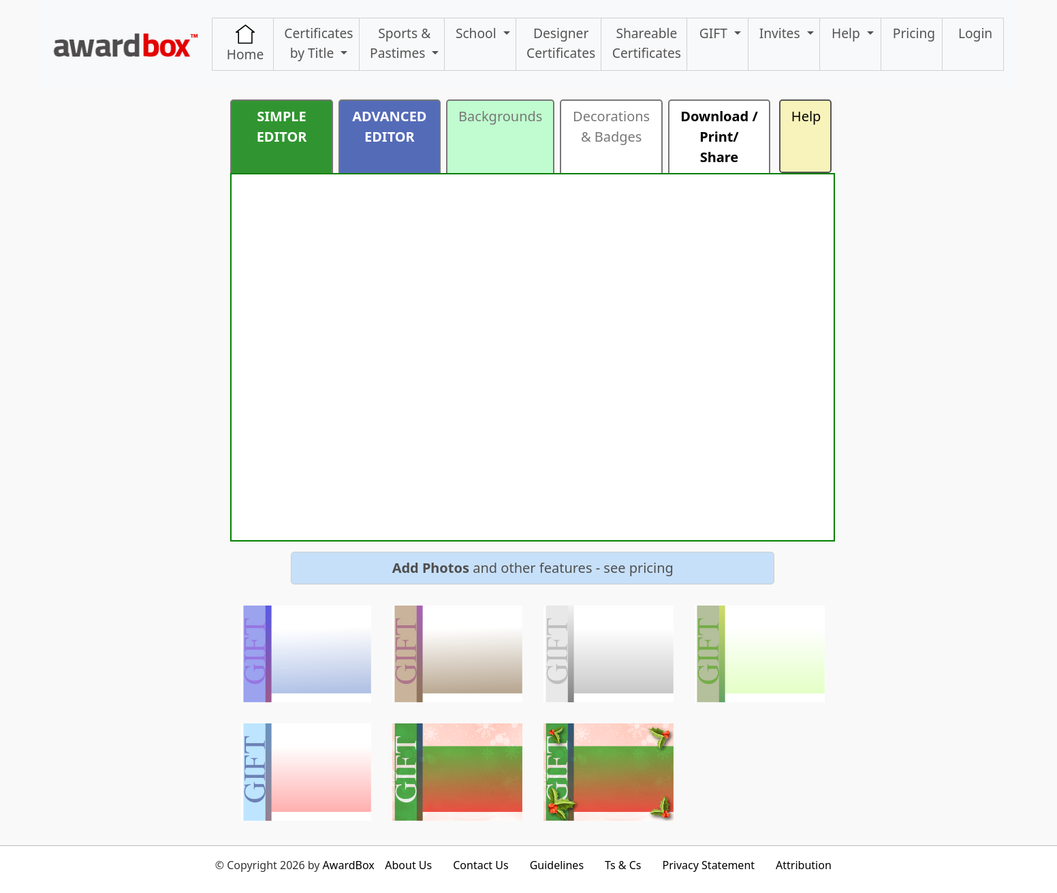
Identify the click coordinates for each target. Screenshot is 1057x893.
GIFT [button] (715, 33)
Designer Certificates (560, 43)
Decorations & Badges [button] (611, 126)
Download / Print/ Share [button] (718, 136)
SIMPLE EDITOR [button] (282, 126)
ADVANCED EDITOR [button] (389, 126)
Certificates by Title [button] (318, 43)
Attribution (804, 865)
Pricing (914, 33)
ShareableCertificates (646, 43)
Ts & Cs (623, 865)
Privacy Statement (709, 865)
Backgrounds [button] (500, 116)
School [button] (478, 33)
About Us (408, 865)
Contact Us (480, 865)
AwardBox (349, 865)
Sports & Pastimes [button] (400, 43)
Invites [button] (781, 33)
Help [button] (848, 33)
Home (245, 43)
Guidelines (557, 865)
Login (975, 33)
